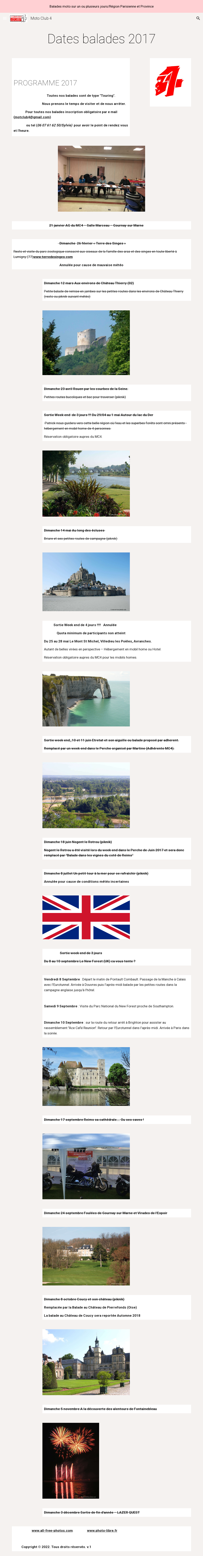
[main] (101, 39)
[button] (5, 18)
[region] (101, 6)
